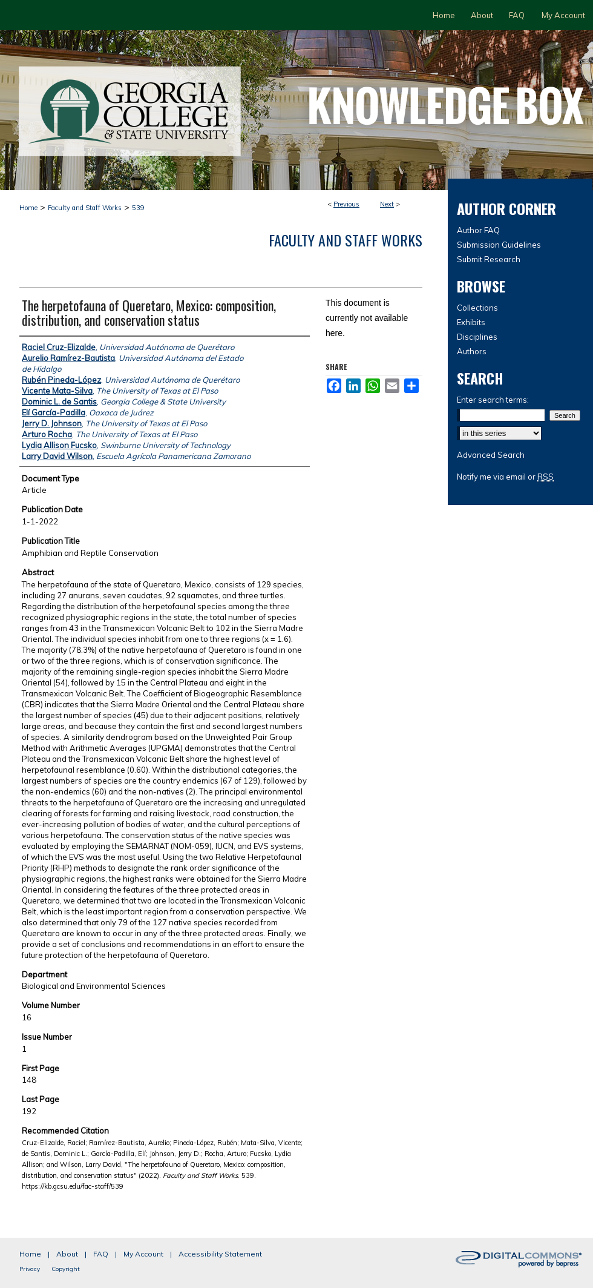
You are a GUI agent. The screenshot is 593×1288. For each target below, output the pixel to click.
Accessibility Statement (220, 1253)
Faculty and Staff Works (85, 207)
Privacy (29, 1269)
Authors (472, 351)
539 (138, 207)
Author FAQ (478, 230)
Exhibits (471, 322)
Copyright (65, 1269)
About (67, 1253)
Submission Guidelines (499, 244)
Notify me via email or (505, 476)
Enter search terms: (493, 400)
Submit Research (488, 259)
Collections (477, 307)
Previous (346, 204)
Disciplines (477, 337)
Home (28, 207)
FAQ (100, 1253)
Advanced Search (491, 455)
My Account (143, 1253)
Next (387, 204)
